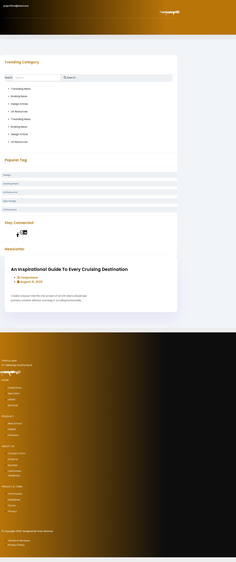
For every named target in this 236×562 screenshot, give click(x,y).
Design (7, 175)
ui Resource (10, 209)
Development (11, 183)
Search (8, 77)
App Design (9, 201)
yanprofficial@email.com (16, 5)
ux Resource (10, 192)
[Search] (69, 77)
